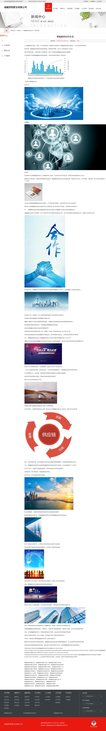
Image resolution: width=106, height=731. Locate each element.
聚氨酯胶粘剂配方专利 (44, 664)
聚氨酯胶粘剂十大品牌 (30, 673)
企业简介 (6, 696)
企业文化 (98, 6)
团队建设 (57, 702)
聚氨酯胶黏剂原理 (51, 681)
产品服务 (77, 6)
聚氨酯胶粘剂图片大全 (58, 666)
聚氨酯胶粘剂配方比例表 (55, 662)
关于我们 (55, 6)
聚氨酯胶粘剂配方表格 (41, 679)
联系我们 (86, 1)
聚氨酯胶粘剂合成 (28, 30)
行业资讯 (7, 45)
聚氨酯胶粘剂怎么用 (42, 677)
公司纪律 (57, 699)
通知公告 (7, 50)
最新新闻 (7, 40)
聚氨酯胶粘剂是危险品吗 (30, 666)
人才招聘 (47, 696)
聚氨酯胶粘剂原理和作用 (30, 675)
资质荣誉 (6, 702)
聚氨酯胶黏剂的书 (29, 681)
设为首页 (99, 1)
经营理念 (27, 705)
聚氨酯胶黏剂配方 (40, 683)
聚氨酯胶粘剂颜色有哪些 (52, 685)
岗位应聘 (47, 699)
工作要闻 (57, 696)
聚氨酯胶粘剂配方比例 (41, 662)
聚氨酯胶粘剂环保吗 (29, 683)
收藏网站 (93, 1)
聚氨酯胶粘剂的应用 (40, 685)
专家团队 (6, 705)
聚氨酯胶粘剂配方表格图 (30, 669)
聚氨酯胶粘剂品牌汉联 (43, 673)
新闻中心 (62, 6)
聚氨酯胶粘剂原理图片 (55, 675)
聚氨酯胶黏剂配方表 (29, 662)
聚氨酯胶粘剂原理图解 (30, 677)
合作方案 (37, 702)
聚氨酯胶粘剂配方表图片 (44, 666)
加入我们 (37, 699)
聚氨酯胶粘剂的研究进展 (57, 664)
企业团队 (27, 699)
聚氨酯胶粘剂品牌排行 (30, 671)
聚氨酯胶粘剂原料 (51, 683)
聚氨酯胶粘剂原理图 (43, 675)
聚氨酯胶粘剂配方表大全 (55, 679)
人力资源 (84, 6)
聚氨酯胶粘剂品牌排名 (56, 669)
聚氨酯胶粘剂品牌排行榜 (43, 671)
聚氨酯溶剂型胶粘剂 (29, 679)
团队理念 (37, 705)
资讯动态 (91, 6)
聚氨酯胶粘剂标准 (53, 677)
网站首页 (48, 6)
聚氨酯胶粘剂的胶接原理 (56, 673)
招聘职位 (27, 696)
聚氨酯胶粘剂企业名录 (44, 669)
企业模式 (16, 705)
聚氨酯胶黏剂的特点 (40, 681)
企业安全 (68, 696)
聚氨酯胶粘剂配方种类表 (30, 664)
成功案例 (69, 6)
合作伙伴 (27, 702)
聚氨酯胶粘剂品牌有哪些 (57, 671)
